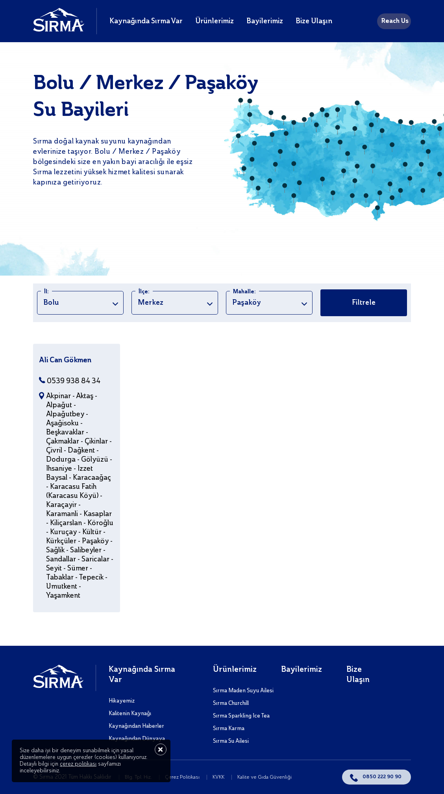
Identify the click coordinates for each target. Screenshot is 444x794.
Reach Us (395, 21)
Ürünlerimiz (214, 21)
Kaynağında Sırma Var (146, 21)
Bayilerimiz (264, 21)
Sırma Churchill (231, 703)
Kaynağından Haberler (136, 726)
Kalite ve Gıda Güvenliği (264, 777)
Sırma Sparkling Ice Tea (241, 716)
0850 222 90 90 (382, 777)
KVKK (219, 777)
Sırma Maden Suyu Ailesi (243, 690)
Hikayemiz (122, 701)
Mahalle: (244, 291)
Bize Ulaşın (314, 21)
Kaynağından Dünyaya (137, 739)
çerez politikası (78, 764)
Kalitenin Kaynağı (130, 713)
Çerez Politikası (183, 777)
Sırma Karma (228, 728)
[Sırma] (58, 29)
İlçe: (144, 291)
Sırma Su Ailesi (231, 741)
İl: (46, 291)
